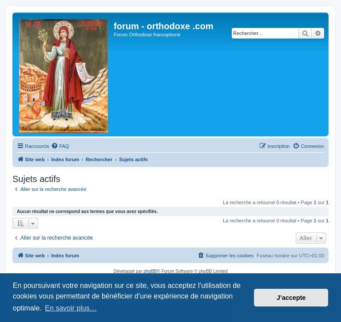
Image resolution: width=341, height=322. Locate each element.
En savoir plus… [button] (71, 308)
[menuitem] (60, 146)
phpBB (150, 271)
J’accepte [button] (291, 297)
